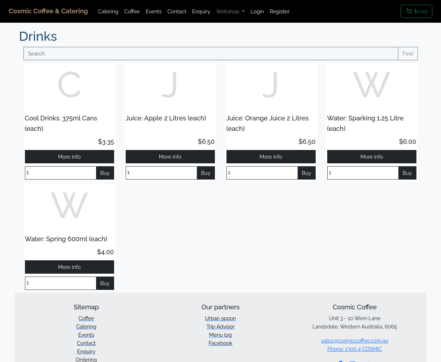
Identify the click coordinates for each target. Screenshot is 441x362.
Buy (105, 173)
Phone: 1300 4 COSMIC (355, 349)
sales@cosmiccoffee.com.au (354, 340)
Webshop (228, 11)
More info (69, 157)
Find (408, 53)
